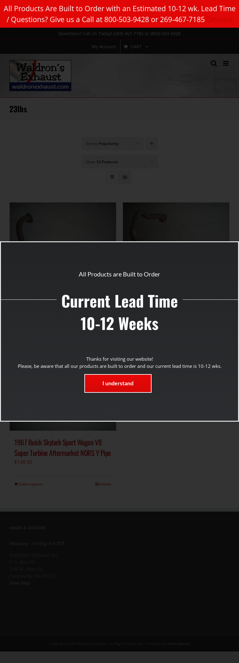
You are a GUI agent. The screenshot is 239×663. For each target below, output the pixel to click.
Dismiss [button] (219, 19)
